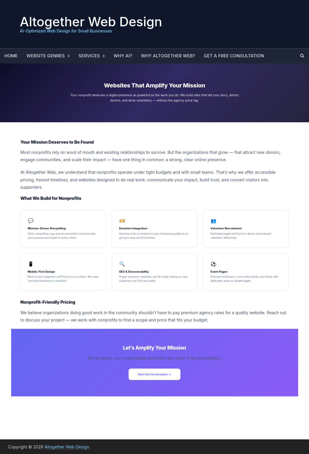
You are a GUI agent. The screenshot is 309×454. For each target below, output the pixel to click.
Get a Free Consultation (234, 56)
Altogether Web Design (91, 22)
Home (11, 56)
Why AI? (123, 56)
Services (89, 56)
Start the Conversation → (154, 374)
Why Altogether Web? (168, 56)
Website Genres (45, 56)
